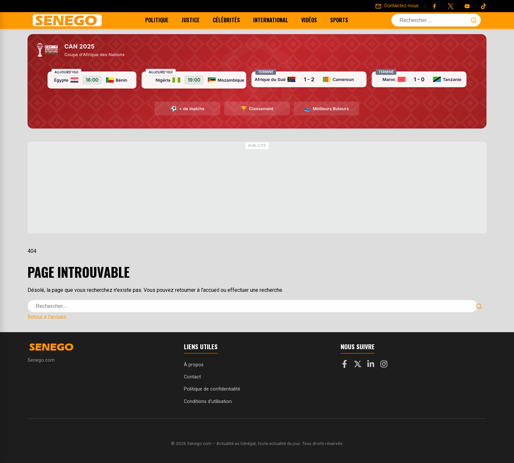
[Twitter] (451, 6)
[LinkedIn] (371, 365)
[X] (358, 365)
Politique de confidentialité (212, 389)
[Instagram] (384, 365)
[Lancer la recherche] (474, 20)
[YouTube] (467, 6)
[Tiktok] (483, 6)
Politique (162, 20)
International (276, 20)
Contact (192, 377)
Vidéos (315, 20)
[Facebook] (434, 6)
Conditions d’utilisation (208, 401)
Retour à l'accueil (47, 317)
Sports (345, 20)
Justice (196, 20)
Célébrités (232, 20)
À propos (194, 365)
